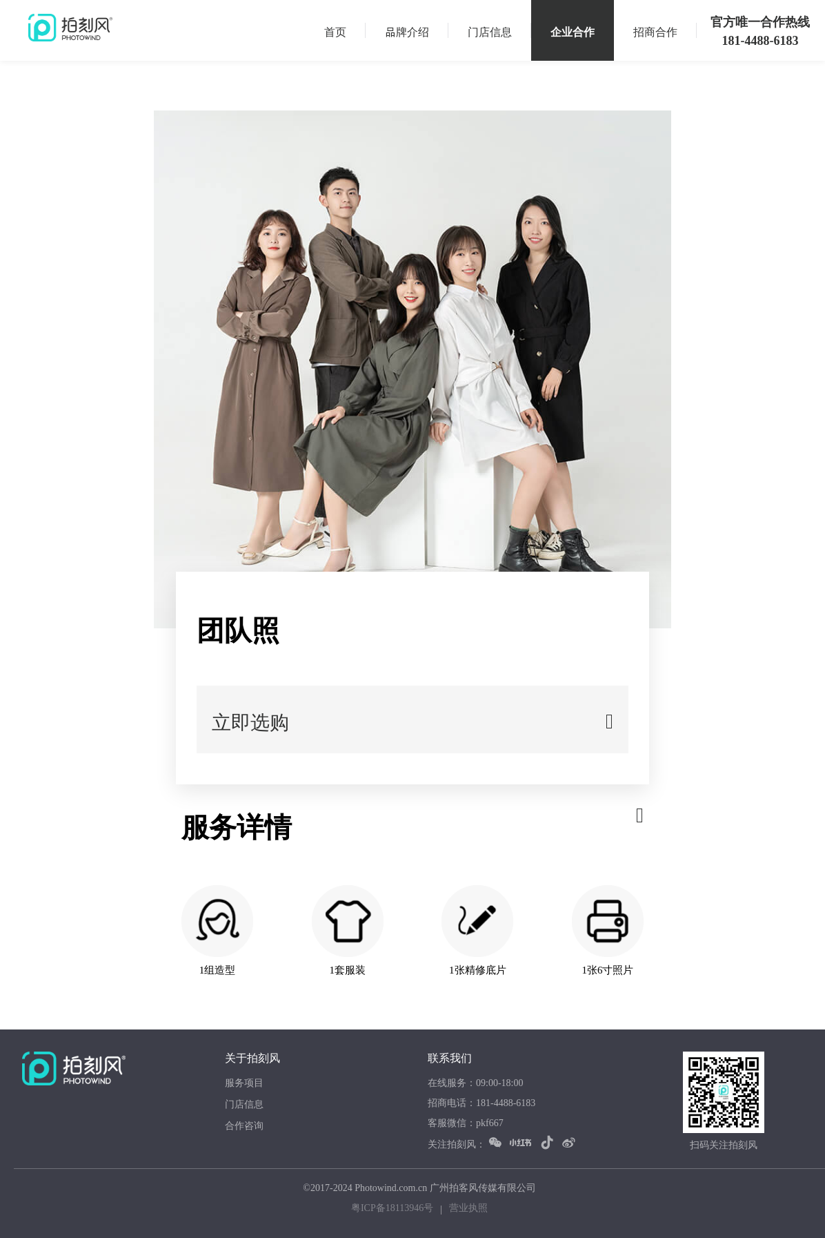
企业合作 (572, 30)
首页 (335, 30)
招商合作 (655, 30)
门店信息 (490, 30)
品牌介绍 (407, 30)
